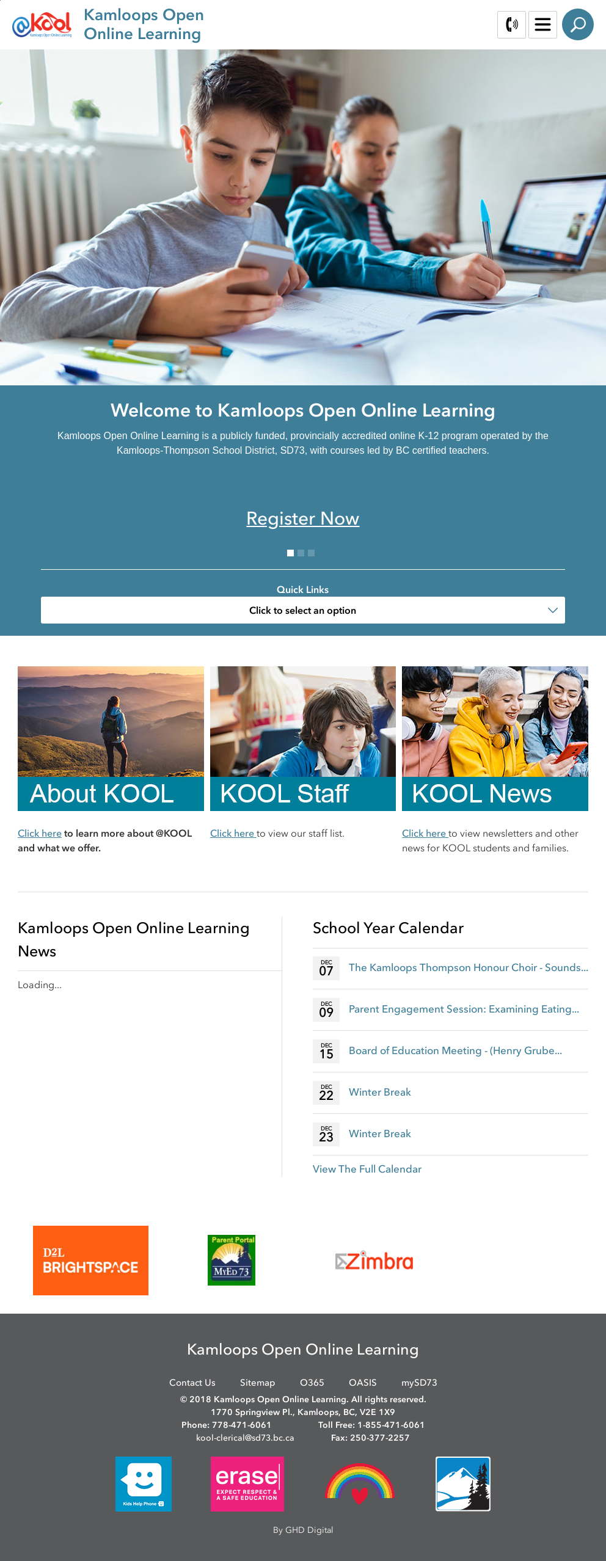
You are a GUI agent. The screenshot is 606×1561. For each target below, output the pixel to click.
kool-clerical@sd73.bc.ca (245, 1438)
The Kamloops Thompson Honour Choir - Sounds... (468, 967)
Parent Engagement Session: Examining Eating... (464, 1009)
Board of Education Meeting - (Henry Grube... (455, 1050)
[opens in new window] (91, 1261)
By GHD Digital (303, 1530)
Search (578, 24)
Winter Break (380, 1092)
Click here (40, 833)
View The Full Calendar (367, 1169)
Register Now (302, 518)
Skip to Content (0, 0)
